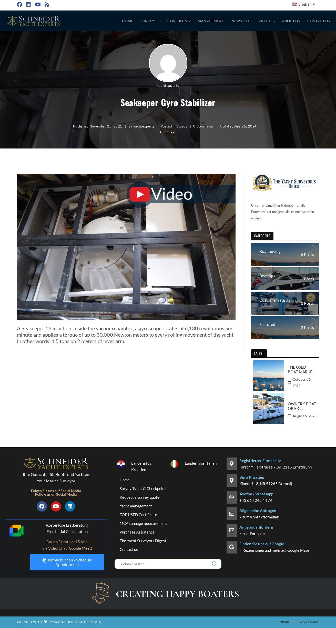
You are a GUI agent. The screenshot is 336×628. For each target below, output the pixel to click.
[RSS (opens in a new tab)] (46, 4)
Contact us (129, 549)
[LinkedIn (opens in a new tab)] (28, 4)
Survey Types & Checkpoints (144, 488)
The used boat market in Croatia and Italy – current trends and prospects (301, 369)
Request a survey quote (139, 497)
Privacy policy (307, 621)
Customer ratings (274, 299)
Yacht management (136, 506)
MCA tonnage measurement (143, 523)
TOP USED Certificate (138, 514)
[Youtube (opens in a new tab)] (37, 4)
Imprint (285, 621)
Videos (181, 126)
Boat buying (270, 251)
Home (125, 479)
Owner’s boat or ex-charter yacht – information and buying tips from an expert (302, 406)
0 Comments (203, 126)
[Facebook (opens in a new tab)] (20, 4)
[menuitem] (304, 4)
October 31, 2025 (301, 382)
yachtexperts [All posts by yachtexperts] (168, 85)
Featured (267, 324)
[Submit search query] (215, 564)
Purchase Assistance (137, 532)
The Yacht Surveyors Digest (143, 540)
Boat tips (267, 275)
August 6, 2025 (305, 416)
